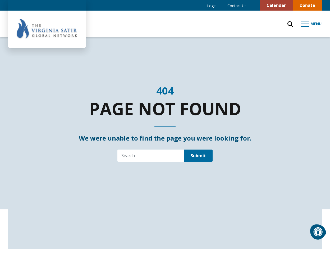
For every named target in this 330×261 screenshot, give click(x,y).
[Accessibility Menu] (318, 232)
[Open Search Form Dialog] (290, 24)
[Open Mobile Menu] (311, 24)
